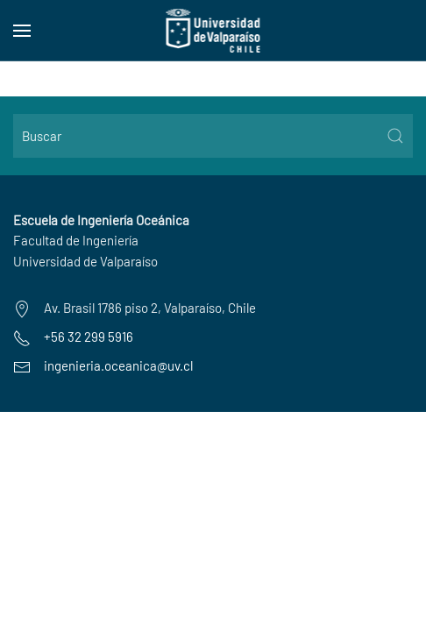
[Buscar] (213, 136)
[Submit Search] (395, 136)
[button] (22, 30)
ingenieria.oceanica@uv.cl (118, 365)
